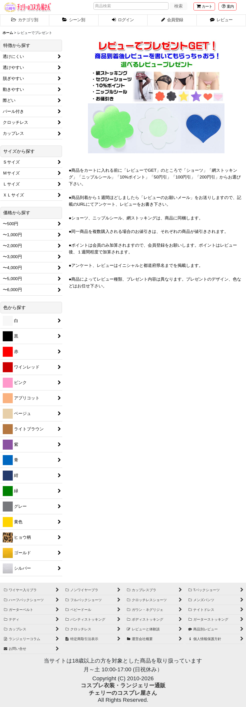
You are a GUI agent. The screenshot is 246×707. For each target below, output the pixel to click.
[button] (227, 6)
